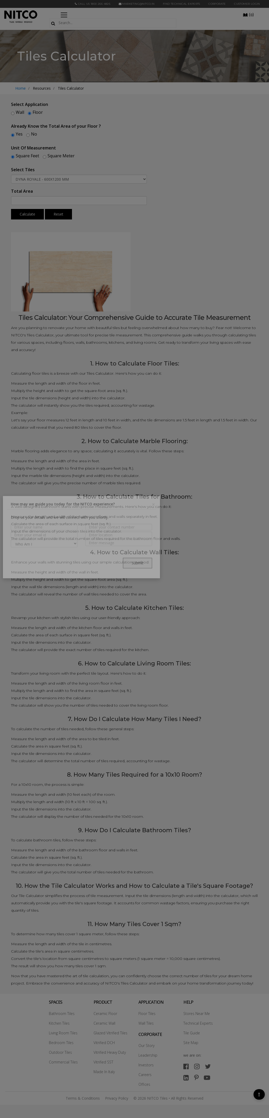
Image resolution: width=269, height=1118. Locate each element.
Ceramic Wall (104, 1023)
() (248, 14)
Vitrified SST (103, 1062)
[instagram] (197, 1066)
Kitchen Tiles (59, 1023)
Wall (20, 112)
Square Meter (61, 156)
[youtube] (207, 1077)
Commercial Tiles (63, 1062)
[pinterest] (196, 1077)
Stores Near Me (196, 1013)
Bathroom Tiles (62, 1013)
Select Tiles (23, 170)
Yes (19, 134)
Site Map (190, 1042)
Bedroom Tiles (61, 1042)
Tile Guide (191, 1032)
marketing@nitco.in (137, 4)
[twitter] (208, 1066)
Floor (38, 112)
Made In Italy (104, 1071)
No (34, 134)
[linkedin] (186, 1077)
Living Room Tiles (63, 1032)
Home (20, 88)
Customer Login (247, 4)
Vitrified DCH (104, 1042)
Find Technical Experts (181, 4)
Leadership (147, 1055)
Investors (146, 1064)
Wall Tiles (146, 1023)
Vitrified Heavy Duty (110, 1052)
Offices (144, 1084)
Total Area (22, 191)
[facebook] (186, 1066)
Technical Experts (198, 1023)
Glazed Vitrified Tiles (110, 1032)
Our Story (146, 1045)
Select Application (29, 104)
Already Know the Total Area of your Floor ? (56, 126)
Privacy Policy (116, 1098)
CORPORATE (217, 4)
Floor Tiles (147, 1013)
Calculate (27, 214)
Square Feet (27, 156)
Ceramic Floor (105, 1013)
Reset (58, 214)
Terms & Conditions (83, 1098)
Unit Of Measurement (33, 148)
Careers (145, 1074)
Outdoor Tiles (60, 1052)
